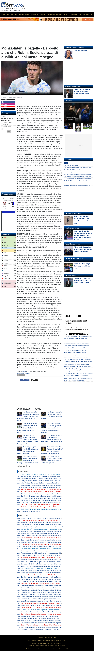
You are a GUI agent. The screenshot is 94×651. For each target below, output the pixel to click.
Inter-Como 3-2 (71, 120)
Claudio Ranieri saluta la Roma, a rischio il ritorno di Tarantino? (41, 579)
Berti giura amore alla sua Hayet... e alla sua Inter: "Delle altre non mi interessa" (46, 481)
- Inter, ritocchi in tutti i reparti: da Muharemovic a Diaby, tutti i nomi (43, 491)
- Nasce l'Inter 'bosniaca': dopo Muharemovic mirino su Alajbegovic (44, 509)
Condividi (25, 380)
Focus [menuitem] (21, 14)
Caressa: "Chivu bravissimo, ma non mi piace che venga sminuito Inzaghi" (45, 542)
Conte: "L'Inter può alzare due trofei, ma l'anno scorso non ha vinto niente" (45, 520)
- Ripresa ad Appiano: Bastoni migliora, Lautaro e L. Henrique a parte (44, 603)
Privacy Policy (52, 637)
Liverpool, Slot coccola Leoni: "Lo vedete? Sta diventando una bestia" (43, 575)
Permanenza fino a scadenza (8, 123)
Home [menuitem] (3, 14)
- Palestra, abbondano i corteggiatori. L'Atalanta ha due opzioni (42, 614)
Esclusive (68, 213)
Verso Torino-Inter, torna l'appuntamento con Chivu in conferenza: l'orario (44, 601)
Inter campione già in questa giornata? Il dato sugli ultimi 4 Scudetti (42, 559)
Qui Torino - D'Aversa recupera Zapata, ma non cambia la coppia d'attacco (45, 496)
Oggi (66, 163)
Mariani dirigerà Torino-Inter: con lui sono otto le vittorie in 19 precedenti (44, 476)
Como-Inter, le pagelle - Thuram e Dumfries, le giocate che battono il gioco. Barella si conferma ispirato (27, 428)
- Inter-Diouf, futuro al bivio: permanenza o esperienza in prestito (43, 505)
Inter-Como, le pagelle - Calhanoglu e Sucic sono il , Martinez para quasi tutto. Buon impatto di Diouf (28, 416)
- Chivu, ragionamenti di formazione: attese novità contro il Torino (43, 502)
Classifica (5, 234)
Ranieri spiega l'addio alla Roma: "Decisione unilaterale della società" (43, 590)
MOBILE (60, 640)
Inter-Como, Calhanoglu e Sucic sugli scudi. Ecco (82, 266)
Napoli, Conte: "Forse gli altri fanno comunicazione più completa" (42, 527)
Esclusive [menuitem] (43, 14)
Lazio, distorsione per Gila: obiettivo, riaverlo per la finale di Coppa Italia (44, 525)
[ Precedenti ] (8, 208)
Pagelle (24, 371)
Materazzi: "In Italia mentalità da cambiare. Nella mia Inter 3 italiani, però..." (45, 538)
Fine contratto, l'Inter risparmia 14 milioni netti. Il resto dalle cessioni (42, 605)
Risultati (9, 135)
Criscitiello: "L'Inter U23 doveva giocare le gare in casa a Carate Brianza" (44, 581)
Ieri (69, 163)
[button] (9, 131)
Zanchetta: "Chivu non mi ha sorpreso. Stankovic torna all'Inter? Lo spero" (44, 594)
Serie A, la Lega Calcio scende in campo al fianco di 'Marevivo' (41, 620)
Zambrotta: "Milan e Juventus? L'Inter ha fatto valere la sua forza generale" (45, 500)
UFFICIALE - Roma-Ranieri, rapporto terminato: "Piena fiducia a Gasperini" (45, 629)
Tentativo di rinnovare (8, 129)
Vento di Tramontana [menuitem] (55, 14)
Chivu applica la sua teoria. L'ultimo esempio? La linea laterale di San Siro (45, 548)
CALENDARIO (46, 640)
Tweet (35, 380)
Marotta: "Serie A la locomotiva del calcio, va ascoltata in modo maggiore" (44, 529)
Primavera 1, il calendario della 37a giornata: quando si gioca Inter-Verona (45, 599)
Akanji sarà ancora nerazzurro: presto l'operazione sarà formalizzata (43, 557)
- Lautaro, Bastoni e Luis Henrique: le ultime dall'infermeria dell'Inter (44, 507)
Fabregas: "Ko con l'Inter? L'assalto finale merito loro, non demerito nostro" (45, 583)
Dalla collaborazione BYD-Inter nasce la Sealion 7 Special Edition (42, 627)
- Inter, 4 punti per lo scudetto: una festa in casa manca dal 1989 (43, 498)
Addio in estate (7, 126)
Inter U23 (68, 275)
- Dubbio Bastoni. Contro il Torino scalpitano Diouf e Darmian (41, 494)
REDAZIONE (38, 640)
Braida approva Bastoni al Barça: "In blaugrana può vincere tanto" (42, 572)
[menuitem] (91, 14)
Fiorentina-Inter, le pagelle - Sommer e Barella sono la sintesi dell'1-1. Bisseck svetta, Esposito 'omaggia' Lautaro (27, 439)
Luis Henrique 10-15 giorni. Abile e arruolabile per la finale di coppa (44, 607)
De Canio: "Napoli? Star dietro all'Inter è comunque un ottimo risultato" (43, 555)
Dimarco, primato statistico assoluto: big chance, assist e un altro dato (43, 551)
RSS (65, 640)
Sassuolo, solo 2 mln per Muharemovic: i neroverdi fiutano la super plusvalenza (46, 564)
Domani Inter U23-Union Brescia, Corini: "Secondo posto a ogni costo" (43, 612)
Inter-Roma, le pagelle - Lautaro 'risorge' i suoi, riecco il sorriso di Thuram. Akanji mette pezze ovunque (51, 428)
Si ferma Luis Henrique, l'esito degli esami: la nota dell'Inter (40, 610)
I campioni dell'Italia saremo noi (31, 511)
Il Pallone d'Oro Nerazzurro (74, 258)
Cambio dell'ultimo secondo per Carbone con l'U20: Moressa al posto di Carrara (46, 485)
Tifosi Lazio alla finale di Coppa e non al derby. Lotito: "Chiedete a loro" (43, 562)
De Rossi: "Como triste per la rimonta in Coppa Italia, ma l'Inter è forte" (43, 592)
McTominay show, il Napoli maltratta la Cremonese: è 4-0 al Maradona (43, 531)
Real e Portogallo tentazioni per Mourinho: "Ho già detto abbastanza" (43, 596)
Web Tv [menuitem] (66, 14)
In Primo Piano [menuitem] (12, 14)
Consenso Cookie (42, 637)
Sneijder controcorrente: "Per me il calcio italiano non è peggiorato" (42, 533)
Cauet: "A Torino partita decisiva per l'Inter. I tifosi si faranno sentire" (42, 625)
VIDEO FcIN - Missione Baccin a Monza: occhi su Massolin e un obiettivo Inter (46, 566)
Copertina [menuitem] (34, 14)
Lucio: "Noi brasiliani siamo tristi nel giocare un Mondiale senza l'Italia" (43, 535)
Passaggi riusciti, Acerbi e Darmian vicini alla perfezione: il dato (41, 478)
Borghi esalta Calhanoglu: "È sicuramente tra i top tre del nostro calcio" (43, 540)
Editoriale (68, 47)
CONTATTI (54, 640)
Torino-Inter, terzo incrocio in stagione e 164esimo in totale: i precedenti (44, 570)
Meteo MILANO (8, 212)
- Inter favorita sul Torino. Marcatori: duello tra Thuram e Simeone (44, 577)
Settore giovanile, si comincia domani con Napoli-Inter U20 (40, 618)
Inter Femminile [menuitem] (84, 14)
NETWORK (31, 640)
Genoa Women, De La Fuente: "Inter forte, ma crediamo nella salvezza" (44, 518)
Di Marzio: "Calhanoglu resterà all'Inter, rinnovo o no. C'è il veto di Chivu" (44, 546)
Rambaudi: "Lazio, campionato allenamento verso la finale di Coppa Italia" (45, 588)
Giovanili (68, 244)
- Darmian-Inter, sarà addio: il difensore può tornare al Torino (41, 489)
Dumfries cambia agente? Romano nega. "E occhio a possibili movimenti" (44, 544)
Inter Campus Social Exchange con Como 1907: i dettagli (39, 616)
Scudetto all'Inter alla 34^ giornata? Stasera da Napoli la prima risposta (43, 623)
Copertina (68, 86)
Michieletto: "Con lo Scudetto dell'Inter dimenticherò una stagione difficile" (44, 522)
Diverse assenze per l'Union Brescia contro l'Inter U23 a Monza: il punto (44, 586)
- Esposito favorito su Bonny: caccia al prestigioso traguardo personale (45, 487)
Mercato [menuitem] (74, 14)
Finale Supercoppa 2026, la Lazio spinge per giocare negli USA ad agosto (44, 553)
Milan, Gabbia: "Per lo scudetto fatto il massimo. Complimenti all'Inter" (43, 483)
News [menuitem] (27, 14)
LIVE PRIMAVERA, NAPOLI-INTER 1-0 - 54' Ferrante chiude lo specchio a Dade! (47, 474)
